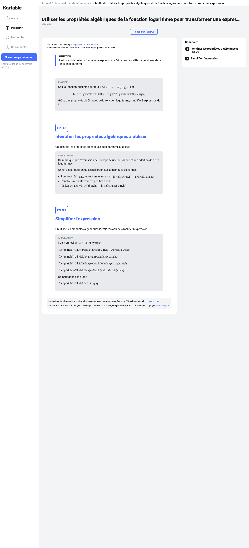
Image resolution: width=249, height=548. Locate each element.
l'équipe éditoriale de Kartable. (87, 44)
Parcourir (14, 28)
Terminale (61, 3)
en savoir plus (152, 301)
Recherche (15, 37)
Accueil (13, 18)
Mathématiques (81, 3)
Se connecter (16, 47)
